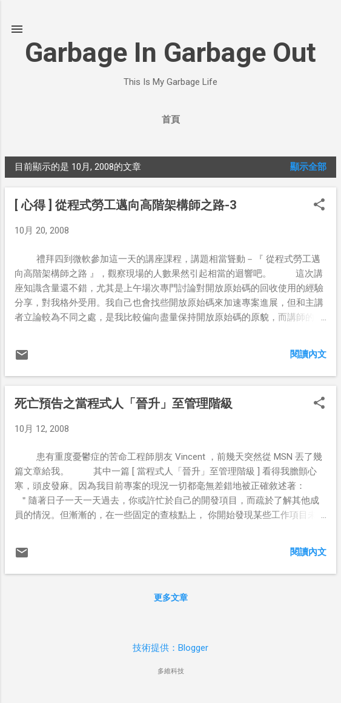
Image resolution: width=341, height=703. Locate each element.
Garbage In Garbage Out (170, 52)
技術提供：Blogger (170, 647)
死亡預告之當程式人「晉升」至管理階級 (124, 403)
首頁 (171, 119)
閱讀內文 (308, 354)
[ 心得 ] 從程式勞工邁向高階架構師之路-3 (125, 205)
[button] (319, 205)
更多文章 (171, 597)
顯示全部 (308, 166)
